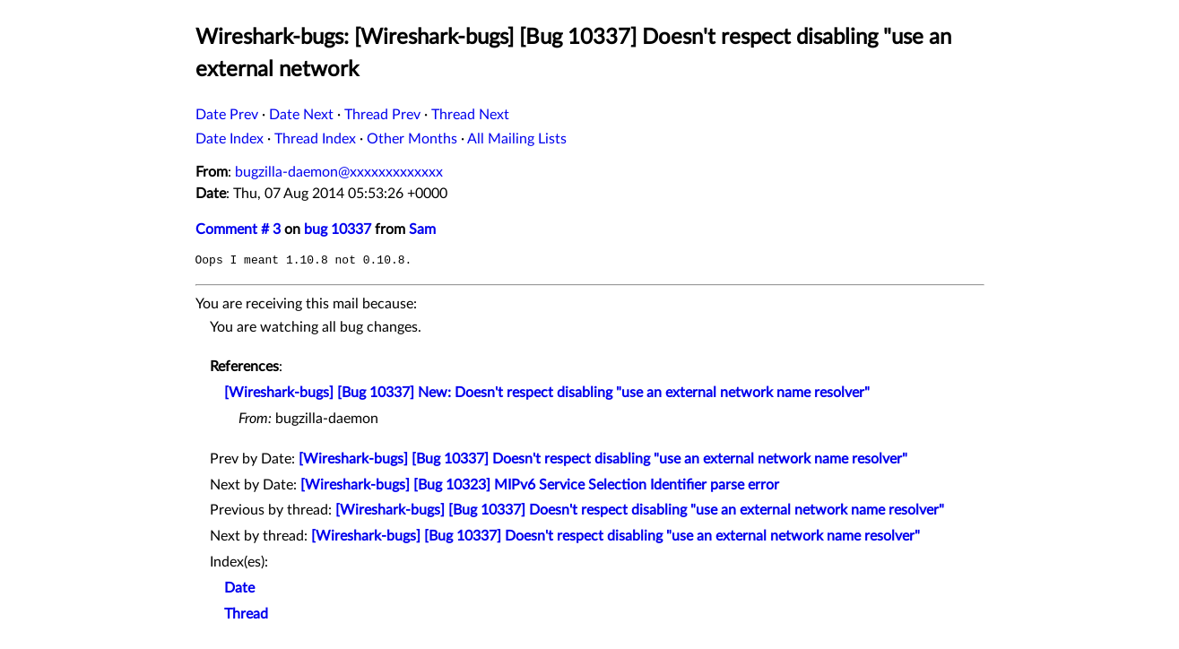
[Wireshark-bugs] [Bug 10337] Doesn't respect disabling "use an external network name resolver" (603, 459)
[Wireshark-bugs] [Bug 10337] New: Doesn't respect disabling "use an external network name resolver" (547, 392)
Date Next (301, 115)
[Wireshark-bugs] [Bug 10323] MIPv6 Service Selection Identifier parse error (539, 485)
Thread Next (470, 115)
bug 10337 (337, 229)
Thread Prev (382, 115)
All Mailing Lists (517, 139)
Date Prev (226, 115)
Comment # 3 (238, 229)
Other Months (412, 139)
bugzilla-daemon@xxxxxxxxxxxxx (339, 172)
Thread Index (315, 139)
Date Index (229, 139)
